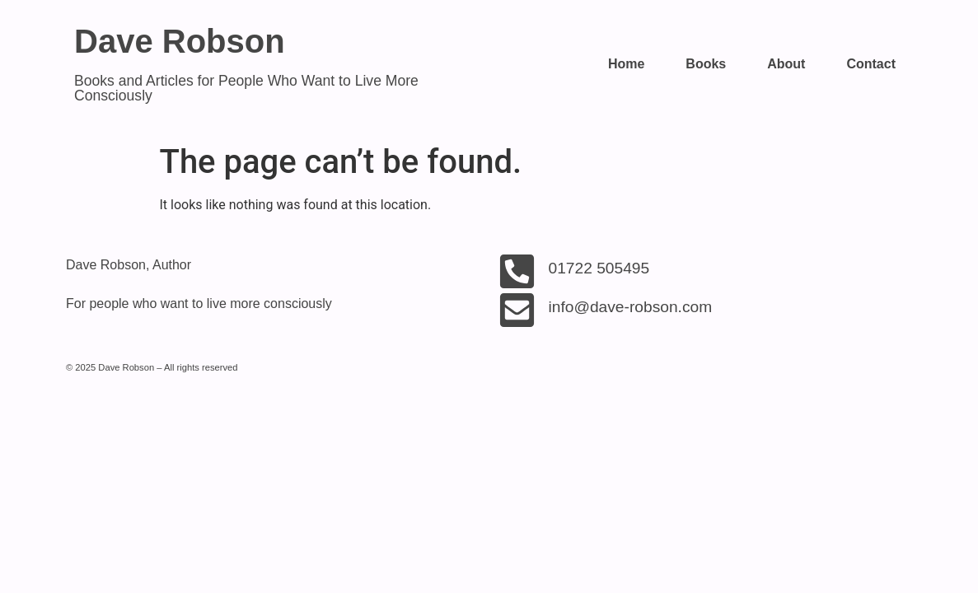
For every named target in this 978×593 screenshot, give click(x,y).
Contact (871, 64)
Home (626, 64)
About (786, 64)
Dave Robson (179, 41)
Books (706, 64)
